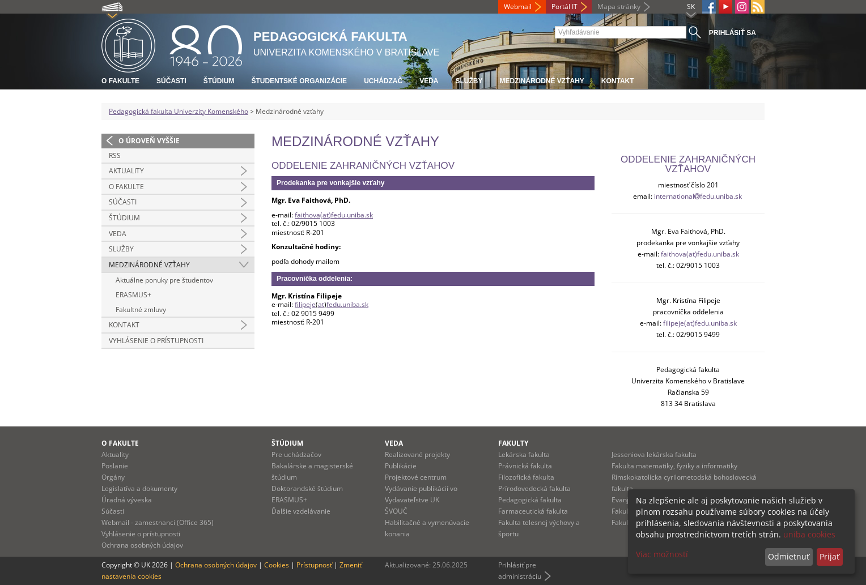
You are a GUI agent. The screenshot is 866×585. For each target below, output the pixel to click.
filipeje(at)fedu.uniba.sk (700, 323)
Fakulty (513, 443)
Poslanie (114, 466)
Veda (428, 81)
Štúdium (219, 81)
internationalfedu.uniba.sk (698, 196)
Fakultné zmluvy (141, 309)
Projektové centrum (416, 477)
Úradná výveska (126, 500)
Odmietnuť (788, 556)
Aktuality (126, 171)
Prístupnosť (314, 565)
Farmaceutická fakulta (533, 511)
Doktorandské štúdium (307, 488)
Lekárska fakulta (524, 454)
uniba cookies (809, 534)
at (321, 304)
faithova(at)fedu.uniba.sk (334, 215)
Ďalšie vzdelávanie (300, 511)
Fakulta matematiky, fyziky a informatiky (674, 466)
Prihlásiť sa (732, 33)
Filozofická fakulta (526, 477)
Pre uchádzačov (296, 454)
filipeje (305, 304)
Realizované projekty (417, 454)
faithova (673, 254)
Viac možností (662, 554)
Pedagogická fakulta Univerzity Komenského (178, 111)
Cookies (276, 565)
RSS (115, 155)
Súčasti (171, 81)
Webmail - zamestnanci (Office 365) (157, 522)
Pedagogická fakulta (530, 500)
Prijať (829, 556)
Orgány (113, 477)
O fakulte (120, 81)
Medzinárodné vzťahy (541, 81)
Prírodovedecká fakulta (534, 488)
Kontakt (617, 81)
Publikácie (401, 466)
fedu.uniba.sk (347, 304)
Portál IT (564, 6)
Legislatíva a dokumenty (139, 488)
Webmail (518, 6)
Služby (468, 81)
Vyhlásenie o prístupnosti (156, 340)
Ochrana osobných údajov (142, 545)
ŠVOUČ (396, 511)
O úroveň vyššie (149, 141)
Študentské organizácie (299, 81)
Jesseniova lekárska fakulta (654, 454)
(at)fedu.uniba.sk (712, 254)
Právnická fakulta (525, 466)
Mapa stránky (618, 6)
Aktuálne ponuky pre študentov (164, 280)
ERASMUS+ (133, 295)
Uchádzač (383, 81)
